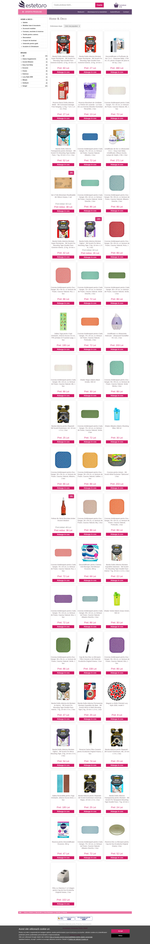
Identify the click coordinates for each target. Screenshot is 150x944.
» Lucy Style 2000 (26, 77)
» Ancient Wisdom (26, 62)
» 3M (21, 56)
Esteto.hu (58, 912)
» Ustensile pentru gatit (28, 43)
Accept (120, 931)
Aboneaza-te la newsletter (97, 12)
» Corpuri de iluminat (27, 40)
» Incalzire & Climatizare (29, 46)
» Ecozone (23, 68)
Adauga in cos (63, 72)
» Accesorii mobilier (27, 28)
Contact (126, 12)
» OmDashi (24, 83)
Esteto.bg (64, 912)
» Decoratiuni (25, 37)
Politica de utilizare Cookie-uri (78, 939)
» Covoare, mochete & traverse (31, 31)
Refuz (120, 935)
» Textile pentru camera (28, 34)
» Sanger (23, 86)
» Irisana (23, 71)
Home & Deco (26, 19)
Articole (31, 912)
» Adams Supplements (27, 59)
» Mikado (23, 80)
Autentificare (115, 12)
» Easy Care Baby (26, 65)
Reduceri (81, 12)
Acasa (25, 912)
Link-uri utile (38, 912)
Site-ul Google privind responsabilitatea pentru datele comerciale (71, 937)
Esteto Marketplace (48, 912)
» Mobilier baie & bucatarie (29, 25)
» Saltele (23, 22)
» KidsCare (24, 74)
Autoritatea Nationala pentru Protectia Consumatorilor (75, 924)
